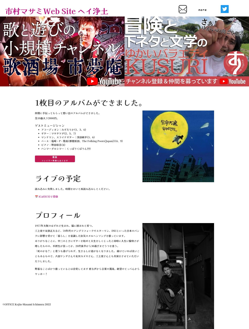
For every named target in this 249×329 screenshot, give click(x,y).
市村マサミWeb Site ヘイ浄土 (56, 10)
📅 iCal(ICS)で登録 (46, 196)
